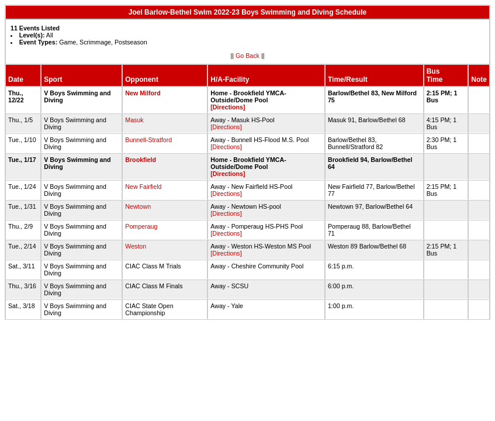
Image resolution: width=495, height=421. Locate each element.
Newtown (138, 206)
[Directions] (227, 107)
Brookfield (140, 159)
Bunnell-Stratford (148, 139)
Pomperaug (141, 226)
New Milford (142, 92)
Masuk (134, 119)
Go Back (247, 55)
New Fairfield (143, 186)
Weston (135, 246)
